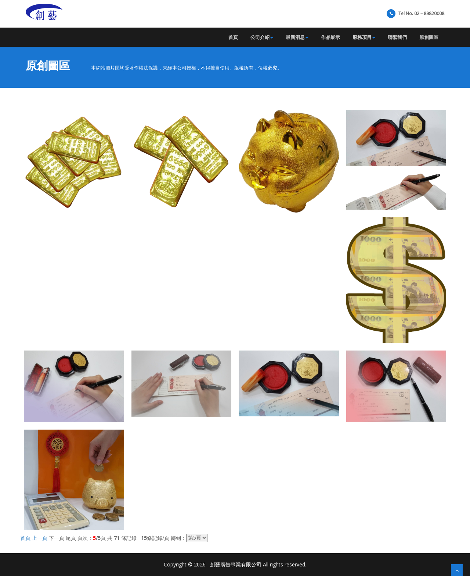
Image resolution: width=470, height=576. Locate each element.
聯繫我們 (397, 37)
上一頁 (39, 537)
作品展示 (330, 37)
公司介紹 (261, 37)
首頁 (233, 37)
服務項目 (363, 37)
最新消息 (297, 37)
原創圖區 (428, 37)
